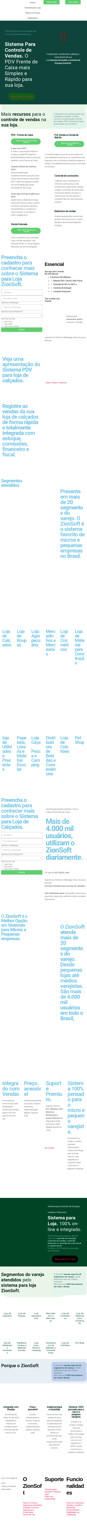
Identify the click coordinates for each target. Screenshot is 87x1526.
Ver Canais (49, 1148)
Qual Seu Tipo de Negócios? (12, 311)
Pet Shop (79, 740)
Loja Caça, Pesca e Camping (35, 751)
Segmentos (32, 18)
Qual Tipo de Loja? (8, 319)
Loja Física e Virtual (11, 326)
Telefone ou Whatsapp (9, 303)
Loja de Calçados (6, 638)
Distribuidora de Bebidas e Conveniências (51, 755)
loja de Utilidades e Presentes (7, 753)
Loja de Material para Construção (79, 647)
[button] (52, 2)
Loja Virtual (8, 324)
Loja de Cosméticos (64, 640)
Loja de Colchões (64, 744)
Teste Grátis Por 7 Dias (21, 97)
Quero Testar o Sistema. (56, 383)
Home (32, 2)
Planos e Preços (32, 13)
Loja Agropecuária (35, 638)
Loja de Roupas (21, 638)
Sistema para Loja (32, 8)
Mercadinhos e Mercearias (51, 643)
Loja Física (8, 321)
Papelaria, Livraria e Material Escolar (21, 753)
